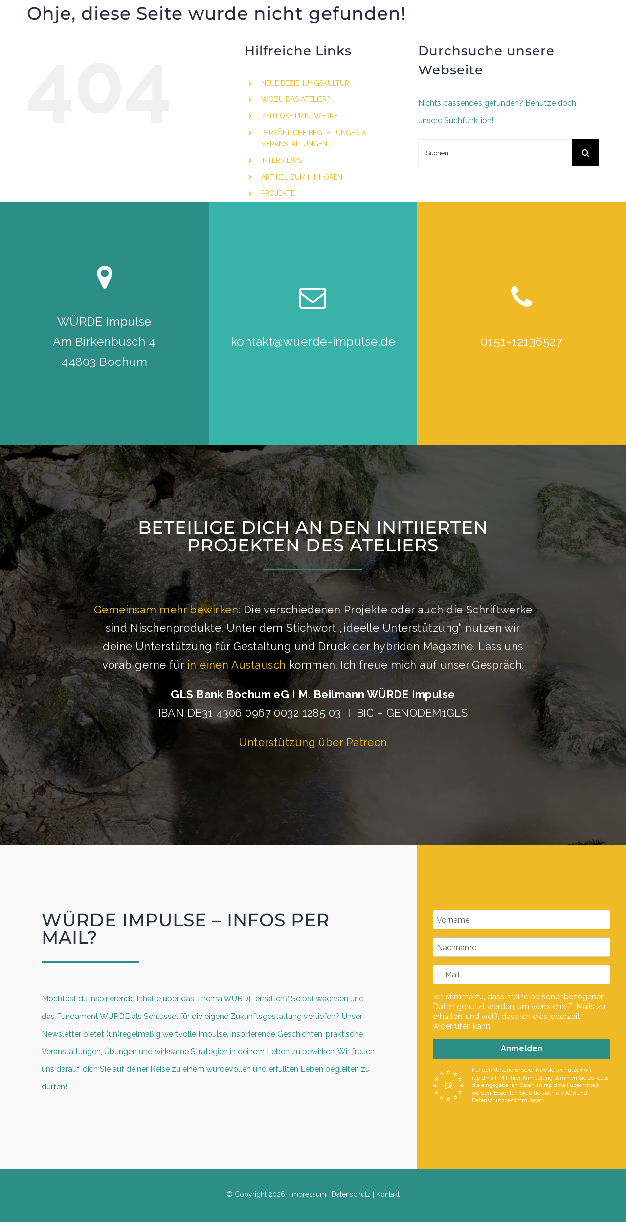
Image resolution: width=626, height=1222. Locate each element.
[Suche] (585, 152)
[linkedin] (580, 67)
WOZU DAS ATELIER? (295, 99)
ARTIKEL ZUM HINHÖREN (301, 177)
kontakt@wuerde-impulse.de (313, 342)
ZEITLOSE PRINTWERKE (299, 116)
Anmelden (521, 1048)
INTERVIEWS (281, 160)
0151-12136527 (521, 342)
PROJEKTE (278, 193)
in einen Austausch (236, 664)
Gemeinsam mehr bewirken (166, 609)
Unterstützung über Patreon (313, 742)
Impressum (308, 1194)
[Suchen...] (495, 152)
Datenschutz (351, 1194)
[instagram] (563, 67)
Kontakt (388, 1194)
